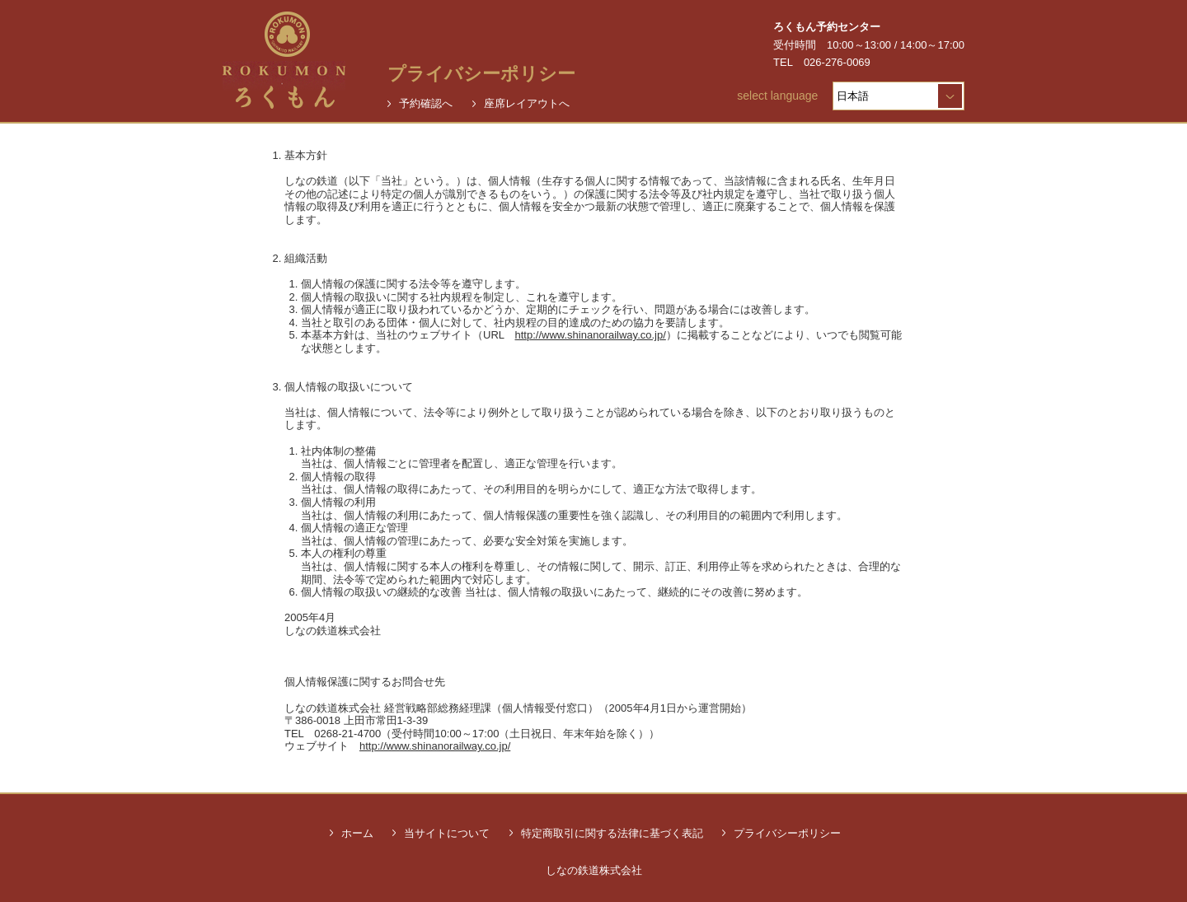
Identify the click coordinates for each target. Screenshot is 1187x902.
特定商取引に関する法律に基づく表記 (612, 833)
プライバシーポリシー (787, 833)
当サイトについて (447, 833)
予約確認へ (426, 103)
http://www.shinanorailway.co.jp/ (590, 335)
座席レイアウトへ (527, 103)
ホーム (357, 833)
